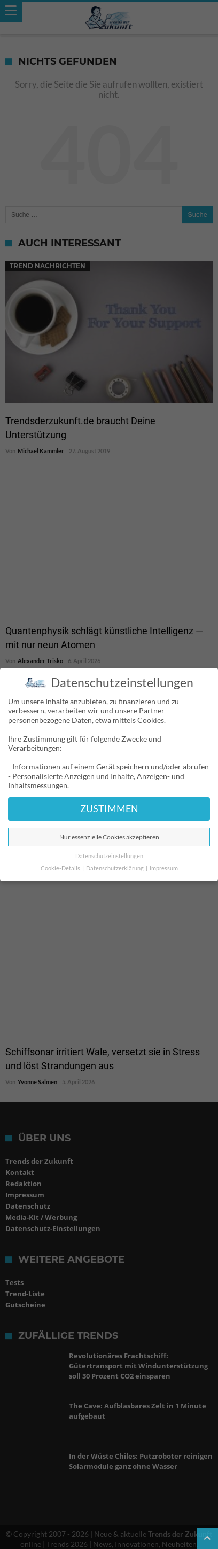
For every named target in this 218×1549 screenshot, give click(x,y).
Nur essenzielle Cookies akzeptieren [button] (109, 837)
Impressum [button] (164, 868)
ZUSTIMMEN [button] (109, 808)
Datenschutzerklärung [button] (115, 868)
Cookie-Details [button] (61, 868)
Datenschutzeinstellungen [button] (109, 856)
